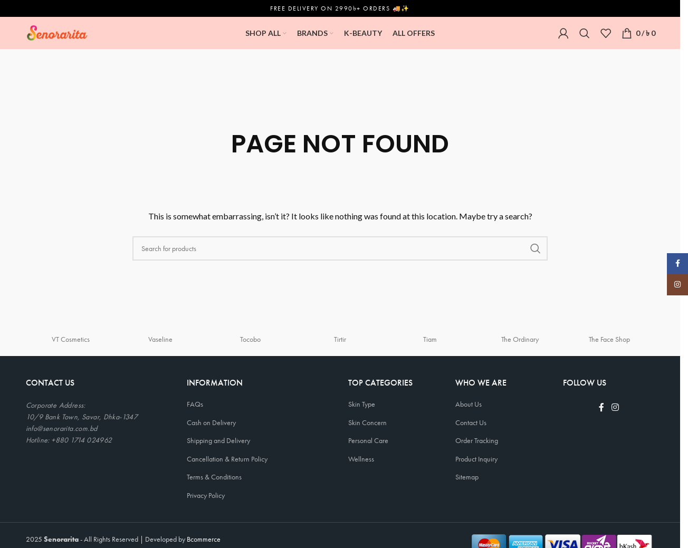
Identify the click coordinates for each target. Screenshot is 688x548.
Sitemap (467, 477)
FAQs (195, 403)
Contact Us (470, 422)
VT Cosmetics (71, 339)
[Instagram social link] (615, 407)
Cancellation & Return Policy (227, 458)
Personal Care (368, 440)
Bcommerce (204, 538)
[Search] (584, 32)
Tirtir (340, 339)
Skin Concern (367, 422)
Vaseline (160, 339)
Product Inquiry (476, 458)
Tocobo (250, 339)
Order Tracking (476, 440)
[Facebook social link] (601, 407)
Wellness (361, 458)
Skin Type (361, 403)
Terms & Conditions (214, 477)
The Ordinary (520, 339)
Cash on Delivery (211, 422)
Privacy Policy (206, 494)
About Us (468, 403)
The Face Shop (609, 339)
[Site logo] (57, 31)
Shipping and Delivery (218, 440)
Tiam (430, 339)
